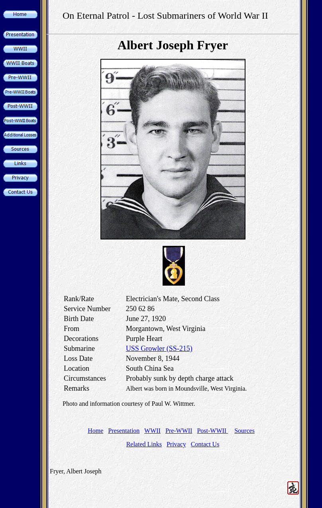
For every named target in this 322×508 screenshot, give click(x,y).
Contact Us (205, 444)
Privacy (176, 444)
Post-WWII (212, 430)
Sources (244, 430)
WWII (152, 430)
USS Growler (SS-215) (159, 348)
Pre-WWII (178, 430)
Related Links (144, 444)
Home (95, 430)
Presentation (123, 430)
